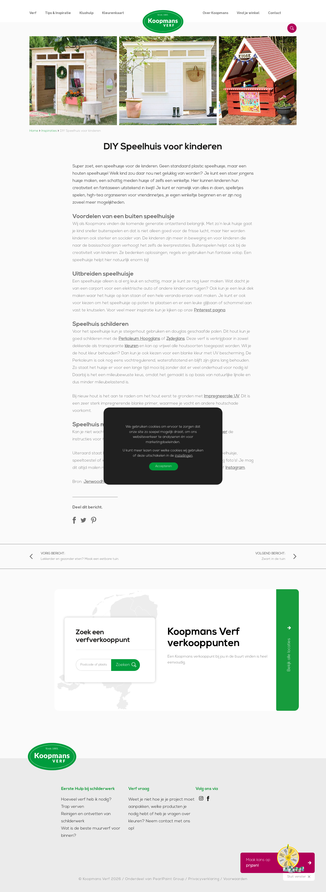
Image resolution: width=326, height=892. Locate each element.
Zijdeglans (175, 339)
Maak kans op (276, 863)
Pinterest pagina (209, 310)
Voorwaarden (235, 879)
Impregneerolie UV (221, 396)
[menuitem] (37, 13)
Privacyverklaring (203, 879)
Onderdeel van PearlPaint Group (154, 879)
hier (223, 432)
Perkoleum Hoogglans (139, 339)
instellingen (184, 455)
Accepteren (164, 466)
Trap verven (72, 807)
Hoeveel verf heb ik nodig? (86, 799)
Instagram (235, 468)
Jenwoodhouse (98, 482)
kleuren (131, 346)
